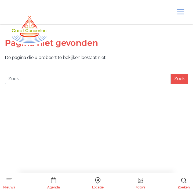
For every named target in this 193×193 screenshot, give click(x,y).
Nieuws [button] (9, 183)
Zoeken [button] (183, 183)
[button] (180, 12)
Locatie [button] (98, 183)
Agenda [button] (53, 183)
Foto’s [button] (140, 183)
